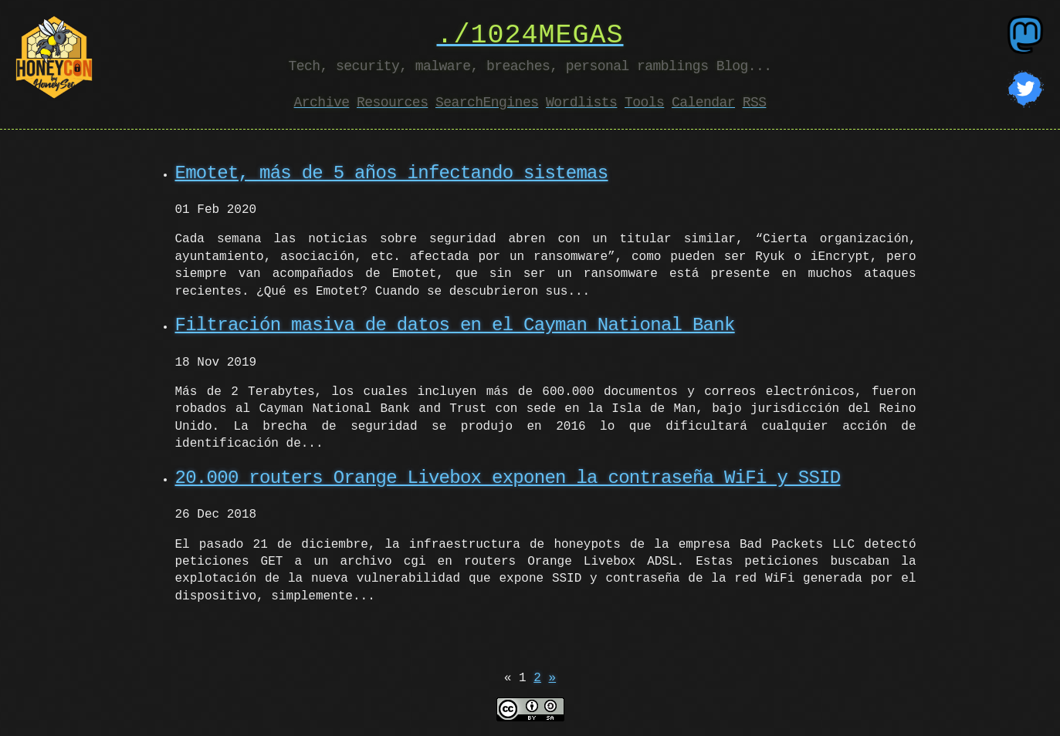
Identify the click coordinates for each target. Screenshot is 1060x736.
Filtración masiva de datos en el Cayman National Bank (455, 325)
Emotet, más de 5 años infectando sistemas (391, 173)
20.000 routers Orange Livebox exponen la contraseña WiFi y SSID (508, 478)
